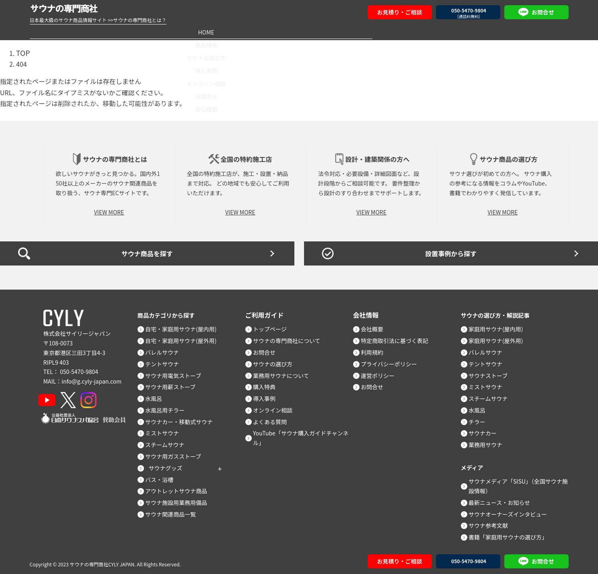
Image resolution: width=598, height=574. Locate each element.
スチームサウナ (168, 442)
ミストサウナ (166, 431)
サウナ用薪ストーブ (174, 384)
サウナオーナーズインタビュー (511, 512)
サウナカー (486, 431)
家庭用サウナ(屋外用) (499, 338)
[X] (75, 398)
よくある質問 (273, 419)
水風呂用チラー (168, 408)
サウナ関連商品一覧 (174, 512)
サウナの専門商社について (290, 338)
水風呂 (157, 396)
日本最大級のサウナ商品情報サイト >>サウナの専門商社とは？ (98, 19)
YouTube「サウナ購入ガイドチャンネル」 (304, 435)
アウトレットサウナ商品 (180, 488)
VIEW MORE (109, 210)
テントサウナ (166, 361)
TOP (22, 52)
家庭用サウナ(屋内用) (499, 327)
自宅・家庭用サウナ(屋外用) (184, 338)
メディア (473, 465)
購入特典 (268, 384)
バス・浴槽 (163, 477)
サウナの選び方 (222, 32)
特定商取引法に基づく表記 (398, 338)
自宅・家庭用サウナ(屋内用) (184, 327)
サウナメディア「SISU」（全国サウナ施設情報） (519, 483)
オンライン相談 (376, 32)
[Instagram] (99, 398)
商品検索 (145, 32)
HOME (68, 32)
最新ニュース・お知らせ (503, 500)
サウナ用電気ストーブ (177, 373)
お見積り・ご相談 (399, 12)
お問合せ (453, 32)
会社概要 (530, 32)
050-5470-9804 (79, 369)
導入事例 (299, 32)
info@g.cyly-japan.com (91, 379)
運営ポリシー (381, 373)
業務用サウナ (489, 442)
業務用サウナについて (285, 373)
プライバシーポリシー (392, 361)
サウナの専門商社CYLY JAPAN (102, 561)
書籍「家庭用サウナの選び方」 (511, 535)
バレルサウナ (166, 350)
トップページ (273, 327)
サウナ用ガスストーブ (177, 454)
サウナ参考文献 (492, 523)
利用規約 (375, 350)
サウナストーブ (491, 373)
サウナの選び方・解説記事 (499, 312)
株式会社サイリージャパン (77, 331)
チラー (480, 419)
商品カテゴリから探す (170, 312)
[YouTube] (50, 398)
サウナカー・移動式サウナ (182, 419)
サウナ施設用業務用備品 (180, 500)
